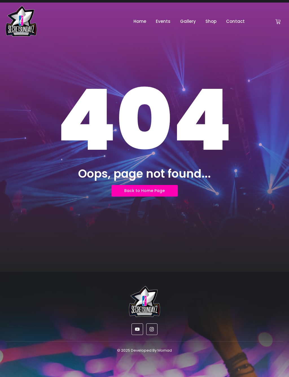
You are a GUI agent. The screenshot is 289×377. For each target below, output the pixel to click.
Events (163, 21)
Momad (164, 350)
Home (139, 21)
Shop (210, 21)
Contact (235, 21)
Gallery (188, 21)
